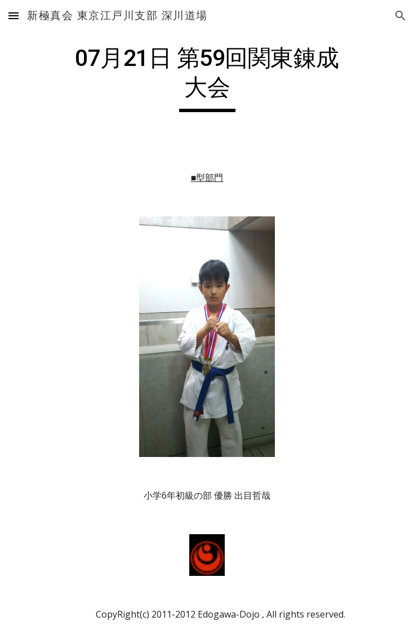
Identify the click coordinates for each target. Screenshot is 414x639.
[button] (13, 15)
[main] (207, 78)
